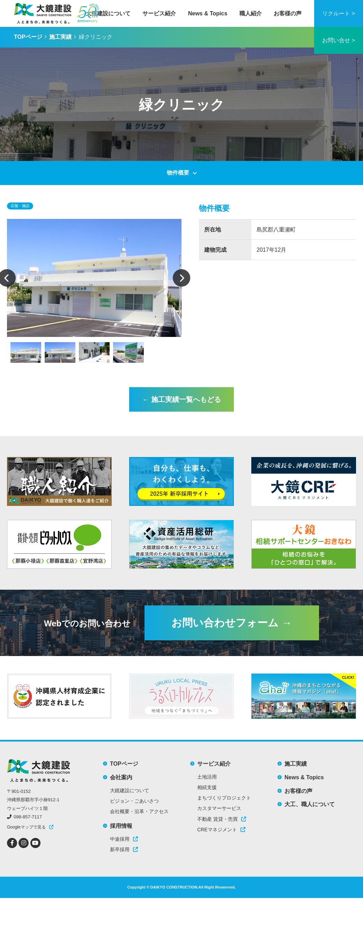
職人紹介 (250, 13)
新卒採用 (124, 849)
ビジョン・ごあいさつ (134, 801)
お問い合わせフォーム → (231, 622)
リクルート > (338, 13)
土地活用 (207, 777)
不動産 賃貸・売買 (221, 819)
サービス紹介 (159, 13)
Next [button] (181, 278)
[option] (94, 278)
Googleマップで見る (26, 827)
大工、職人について (309, 804)
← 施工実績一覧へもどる (181, 399)
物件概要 (178, 173)
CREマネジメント (221, 829)
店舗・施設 (20, 206)
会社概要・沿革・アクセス (139, 811)
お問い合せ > (338, 40)
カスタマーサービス (219, 808)
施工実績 (60, 37)
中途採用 (124, 839)
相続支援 (207, 787)
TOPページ (28, 37)
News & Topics (208, 13)
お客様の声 (288, 13)
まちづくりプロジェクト (224, 798)
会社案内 (121, 777)
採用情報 (121, 826)
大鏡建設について (108, 13)
